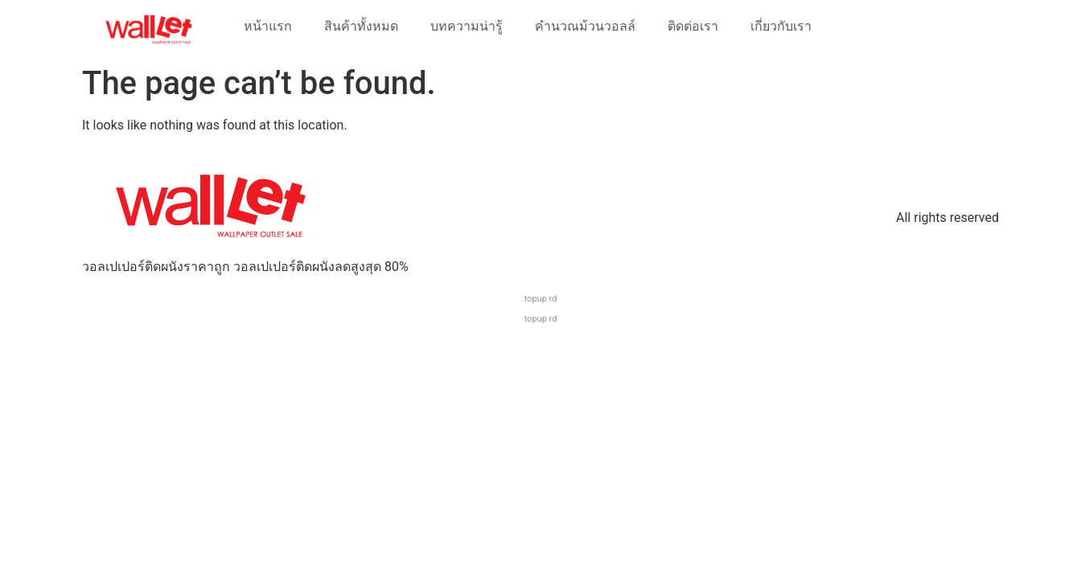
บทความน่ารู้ (466, 26)
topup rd (540, 299)
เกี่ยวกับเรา (781, 26)
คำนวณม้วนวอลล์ (585, 26)
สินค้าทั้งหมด (361, 26)
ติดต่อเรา (693, 26)
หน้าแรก (268, 26)
